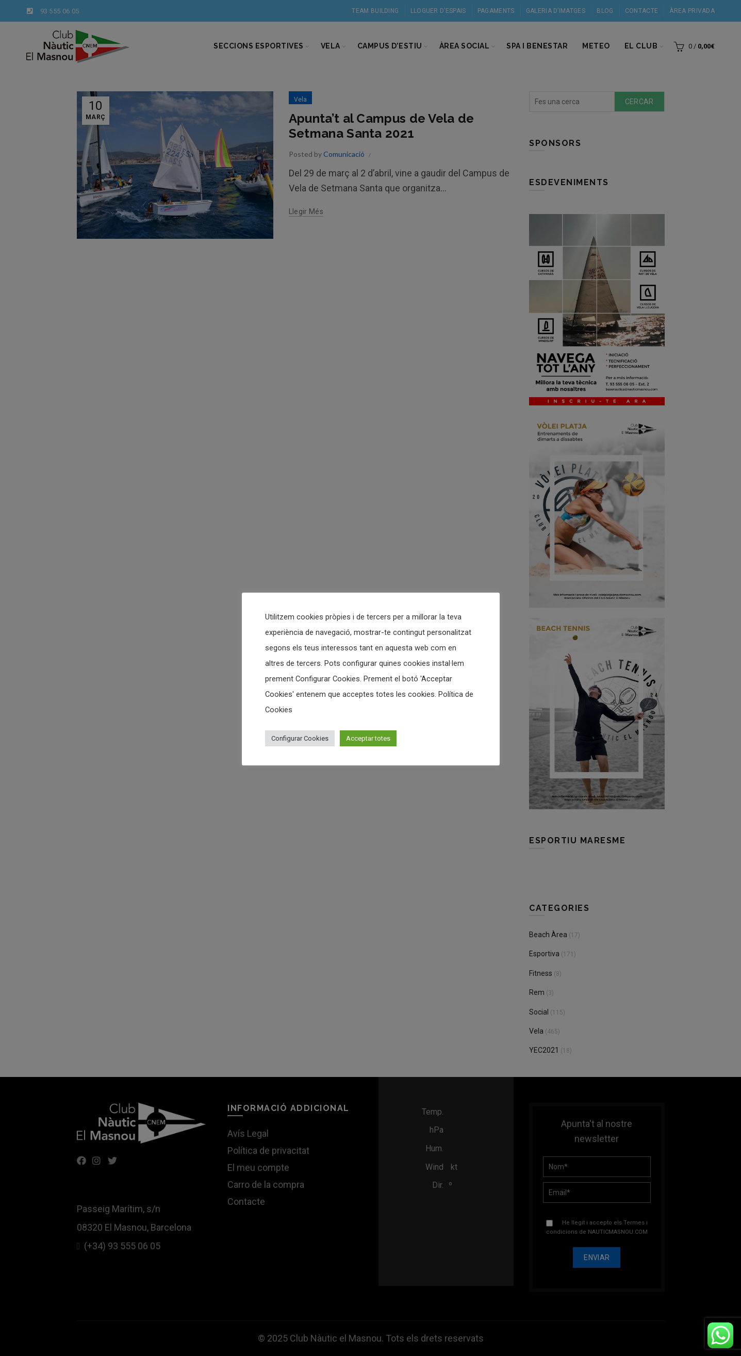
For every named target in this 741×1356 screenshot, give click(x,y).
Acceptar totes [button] (368, 738)
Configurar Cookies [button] (299, 738)
